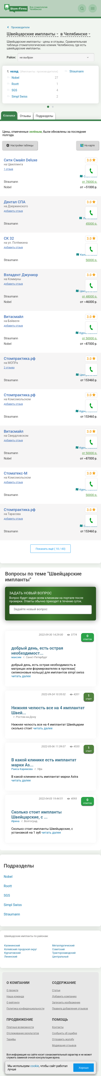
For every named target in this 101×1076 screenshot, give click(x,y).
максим (16, 657)
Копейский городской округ (20, 949)
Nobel (15, 77)
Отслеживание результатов (22, 1033)
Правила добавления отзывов (70, 1008)
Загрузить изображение (66, 1002)
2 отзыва (9, 367)
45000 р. (91, 223)
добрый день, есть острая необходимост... (37, 651)
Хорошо (84, 1067)
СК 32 (9, 238)
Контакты (58, 1027)
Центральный (60, 956)
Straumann (12, 914)
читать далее (21, 676)
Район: (11, 57)
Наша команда (15, 996)
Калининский (12, 945)
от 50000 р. (89, 338)
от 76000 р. (89, 181)
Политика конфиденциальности (25, 1008)
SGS (14, 90)
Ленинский (10, 956)
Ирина (15, 821)
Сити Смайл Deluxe (20, 160)
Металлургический (63, 945)
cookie (34, 1066)
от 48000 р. (89, 296)
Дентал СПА (14, 202)
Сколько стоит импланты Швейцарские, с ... (36, 815)
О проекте (12, 990)
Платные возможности (20, 1027)
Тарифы (11, 1039)
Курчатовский (12, 952)
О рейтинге (12, 1002)
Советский (58, 949)
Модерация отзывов (64, 1045)
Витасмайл (13, 316)
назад (34, 71)
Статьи (56, 990)
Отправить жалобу (63, 1039)
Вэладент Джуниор (21, 275)
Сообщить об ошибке (64, 1033)
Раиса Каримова (22, 769)
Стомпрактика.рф (19, 358)
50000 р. (91, 260)
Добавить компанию (64, 996)
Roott (15, 84)
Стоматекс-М (15, 473)
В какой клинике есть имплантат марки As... (43, 762)
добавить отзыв (13, 211)
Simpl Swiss (19, 96)
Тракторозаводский (64, 952)
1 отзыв (8, 169)
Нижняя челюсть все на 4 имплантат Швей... (47, 710)
